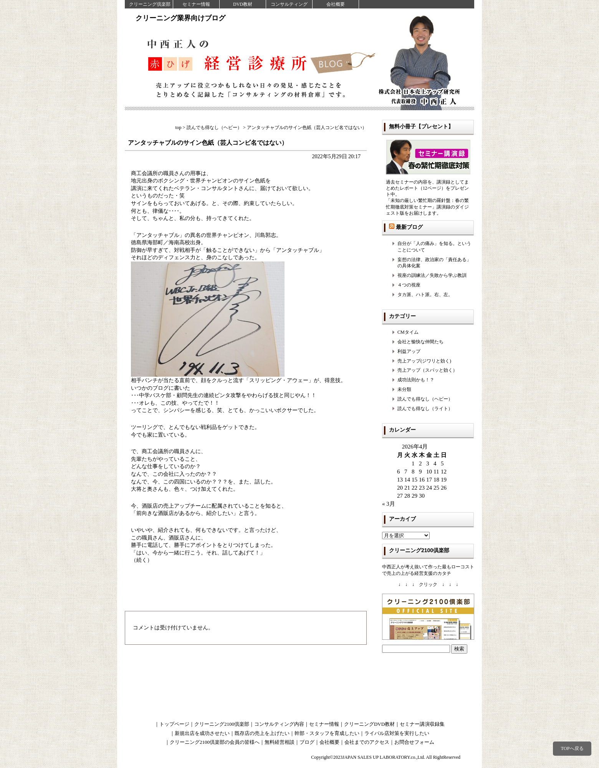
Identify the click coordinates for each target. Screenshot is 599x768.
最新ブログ (409, 227)
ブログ (307, 742)
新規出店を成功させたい (202, 733)
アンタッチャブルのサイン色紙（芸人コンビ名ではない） (208, 142)
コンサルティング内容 (279, 724)
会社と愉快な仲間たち (420, 341)
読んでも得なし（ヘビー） (425, 399)
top (178, 127)
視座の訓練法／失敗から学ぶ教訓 (432, 275)
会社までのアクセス (366, 742)
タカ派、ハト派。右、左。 (425, 294)
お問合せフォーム (414, 742)
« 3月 (388, 504)
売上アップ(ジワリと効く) (424, 361)
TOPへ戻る (572, 748)
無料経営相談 (280, 742)
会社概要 (335, 4)
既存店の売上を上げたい (262, 733)
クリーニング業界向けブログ (180, 18)
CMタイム (408, 332)
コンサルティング (289, 4)
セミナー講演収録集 (422, 724)
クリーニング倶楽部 (149, 4)
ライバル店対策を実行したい (396, 733)
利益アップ (408, 351)
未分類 (404, 389)
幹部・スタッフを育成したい (327, 733)
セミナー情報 (196, 4)
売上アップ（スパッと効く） (427, 370)
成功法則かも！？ (415, 379)
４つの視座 (408, 285)
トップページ (174, 724)
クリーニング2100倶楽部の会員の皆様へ (215, 742)
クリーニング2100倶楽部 (221, 724)
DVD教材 (242, 4)
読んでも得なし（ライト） (425, 408)
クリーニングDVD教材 (369, 724)
